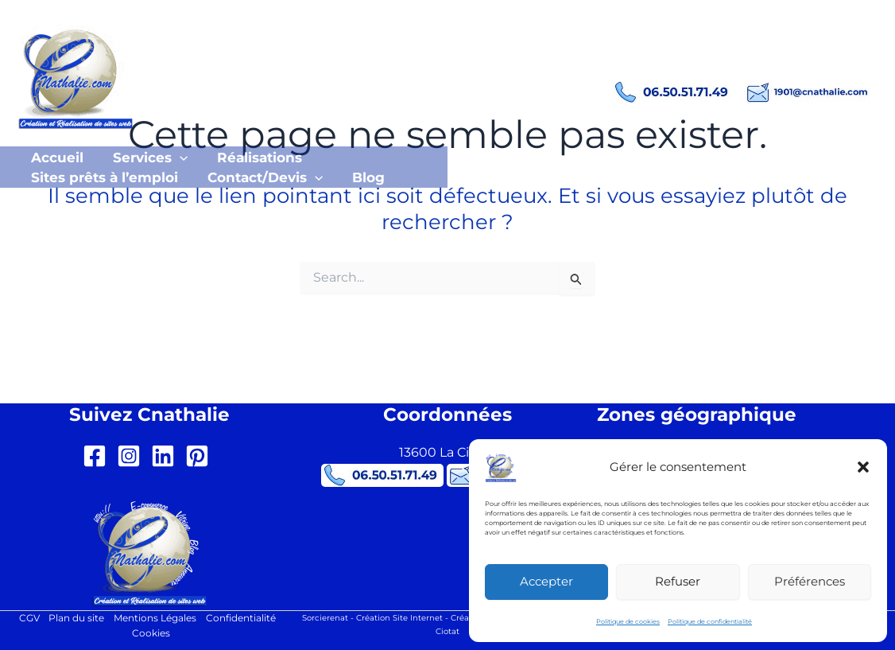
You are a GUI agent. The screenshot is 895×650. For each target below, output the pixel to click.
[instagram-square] (132, 455)
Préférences (809, 581)
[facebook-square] (98, 455)
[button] (863, 467)
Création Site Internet (399, 616)
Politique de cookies (628, 621)
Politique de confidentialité (710, 621)
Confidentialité (241, 618)
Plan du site (76, 618)
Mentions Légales (155, 618)
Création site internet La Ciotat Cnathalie (362, 64)
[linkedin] (166, 455)
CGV (28, 618)
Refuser (677, 581)
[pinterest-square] (200, 455)
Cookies (152, 634)
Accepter (546, 581)
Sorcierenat (325, 616)
